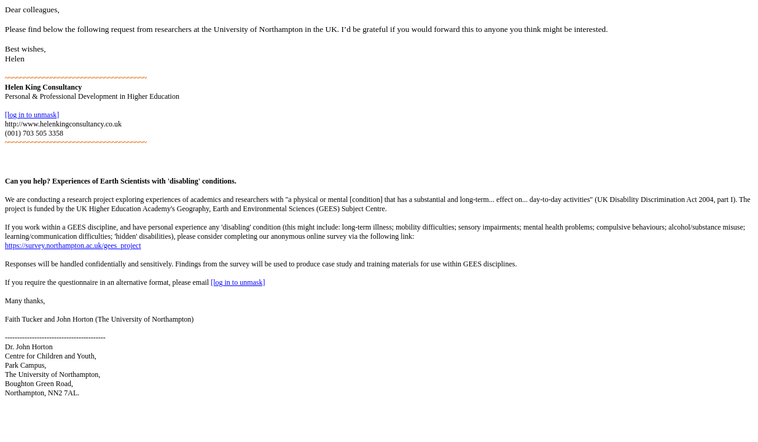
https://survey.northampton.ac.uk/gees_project (73, 245)
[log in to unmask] (32, 114)
